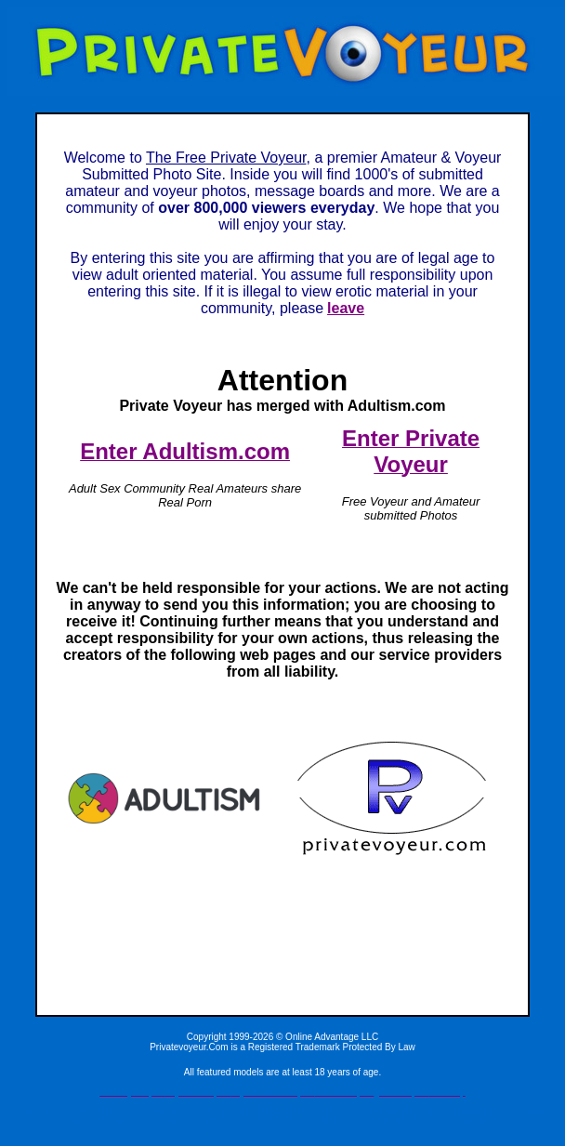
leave (345, 308)
